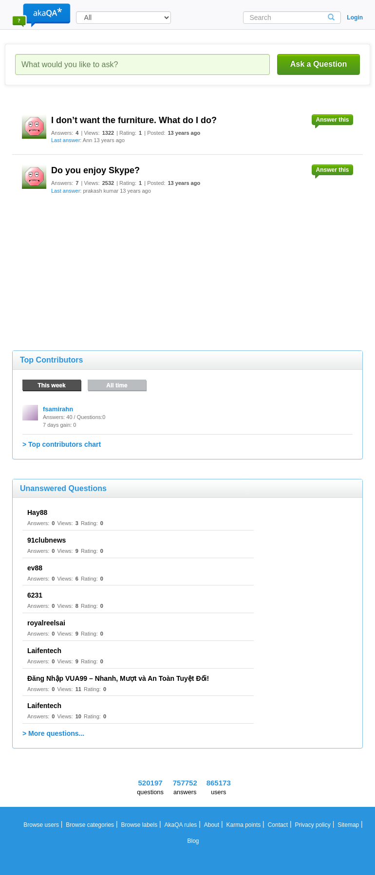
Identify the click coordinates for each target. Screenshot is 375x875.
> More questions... (53, 733)
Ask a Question (318, 64)
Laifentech (44, 651)
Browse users (41, 824)
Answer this (332, 119)
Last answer (65, 140)
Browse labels (139, 824)
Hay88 (37, 512)
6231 (34, 595)
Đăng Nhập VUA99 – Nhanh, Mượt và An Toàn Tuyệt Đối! (118, 678)
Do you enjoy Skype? (95, 170)
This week (51, 385)
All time (116, 385)
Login (355, 17)
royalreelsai (46, 623)
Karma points (243, 824)
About (211, 824)
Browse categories (90, 824)
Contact (278, 824)
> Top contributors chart (61, 444)
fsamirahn (58, 409)
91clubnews (46, 540)
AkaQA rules (181, 824)
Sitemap (348, 824)
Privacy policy (312, 824)
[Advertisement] (85, 265)
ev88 (34, 568)
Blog (193, 841)
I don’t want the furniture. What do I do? (134, 120)
